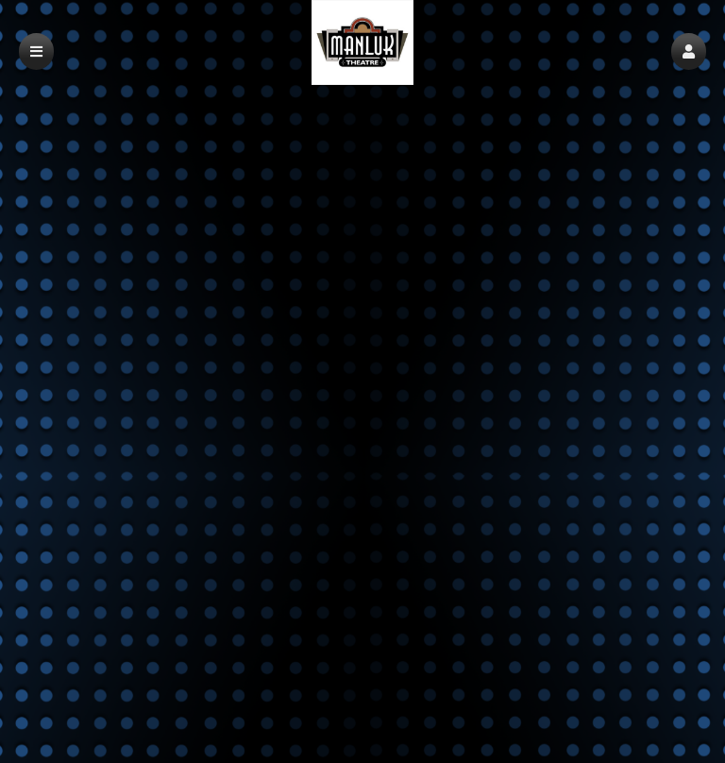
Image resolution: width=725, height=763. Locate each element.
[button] (688, 51)
